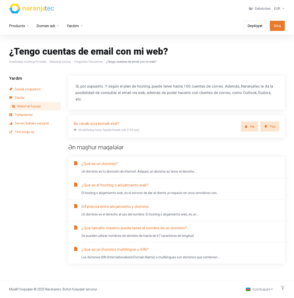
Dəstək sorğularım (25, 89)
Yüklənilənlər (21, 115)
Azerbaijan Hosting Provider (27, 61)
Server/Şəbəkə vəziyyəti (29, 123)
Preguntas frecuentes (88, 61)
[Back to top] (282, 288)
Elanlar (17, 98)
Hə (249, 126)
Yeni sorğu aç (21, 132)
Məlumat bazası (60, 61)
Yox (269, 126)
